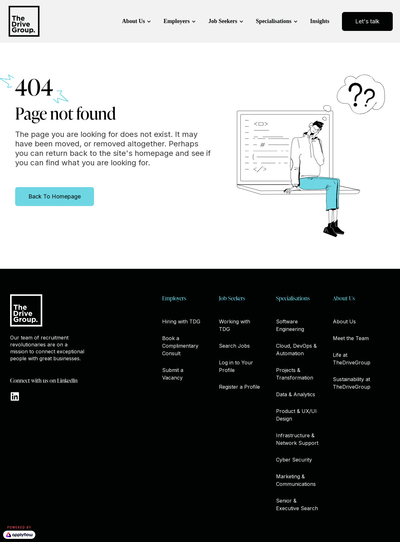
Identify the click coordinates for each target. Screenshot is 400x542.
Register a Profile (239, 387)
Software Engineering (290, 325)
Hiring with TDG (181, 321)
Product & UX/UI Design (296, 415)
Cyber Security (294, 460)
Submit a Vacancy (172, 374)
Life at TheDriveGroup (351, 359)
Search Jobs (234, 346)
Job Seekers (222, 21)
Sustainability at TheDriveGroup (351, 383)
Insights (319, 21)
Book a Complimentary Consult (180, 345)
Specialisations (273, 21)
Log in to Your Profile (236, 366)
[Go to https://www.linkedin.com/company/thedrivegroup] (15, 397)
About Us (133, 21)
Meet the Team (351, 338)
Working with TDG (234, 325)
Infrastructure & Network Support (297, 439)
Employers (176, 21)
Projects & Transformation (294, 374)
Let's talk (367, 21)
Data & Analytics (295, 394)
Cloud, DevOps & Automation (296, 349)
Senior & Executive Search (297, 504)
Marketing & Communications (296, 480)
